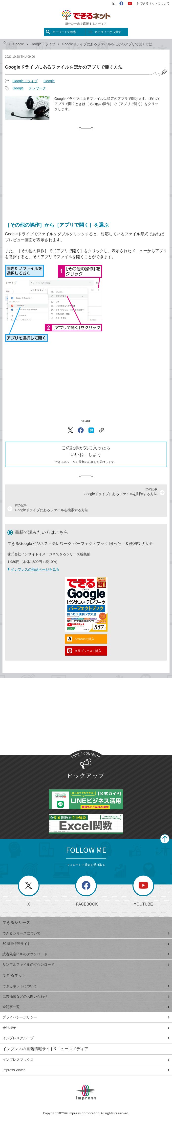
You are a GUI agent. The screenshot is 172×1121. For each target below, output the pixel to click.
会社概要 (86, 1028)
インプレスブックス (86, 1060)
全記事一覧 (86, 1007)
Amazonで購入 (84, 639)
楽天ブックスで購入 (88, 651)
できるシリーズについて (86, 933)
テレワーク (37, 88)
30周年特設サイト (86, 944)
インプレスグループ (86, 1038)
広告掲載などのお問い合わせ (86, 996)
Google (18, 44)
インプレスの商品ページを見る (33, 569)
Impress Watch (86, 1070)
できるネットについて (153, 3)
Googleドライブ (42, 44)
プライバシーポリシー (86, 1017)
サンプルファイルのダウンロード (86, 964)
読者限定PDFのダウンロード (86, 954)
